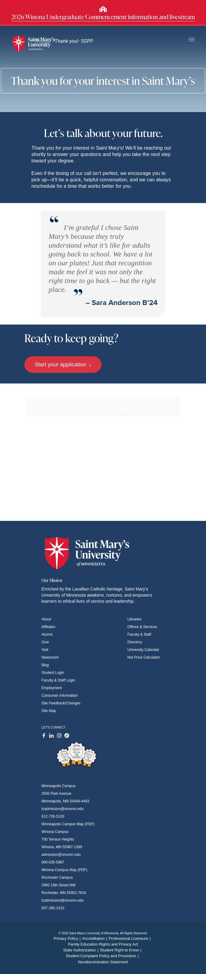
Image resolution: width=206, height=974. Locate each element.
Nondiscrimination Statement (103, 962)
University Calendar (143, 650)
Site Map (48, 711)
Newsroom (50, 657)
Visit (44, 650)
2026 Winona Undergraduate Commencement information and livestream (103, 17)
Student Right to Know (121, 950)
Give (45, 642)
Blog (45, 665)
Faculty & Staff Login (58, 680)
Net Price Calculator (143, 657)
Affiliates (48, 627)
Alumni (47, 634)
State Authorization (81, 950)
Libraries (134, 619)
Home (42, 41)
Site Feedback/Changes (60, 703)
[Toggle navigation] (191, 40)
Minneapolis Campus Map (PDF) (67, 824)
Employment (51, 688)
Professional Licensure (130, 938)
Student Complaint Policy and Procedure (103, 956)
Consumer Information (59, 695)
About (46, 619)
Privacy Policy (68, 938)
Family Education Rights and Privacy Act (103, 944)
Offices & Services (142, 627)
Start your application (63, 365)
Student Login (52, 673)
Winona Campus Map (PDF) (64, 870)
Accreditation (95, 938)
